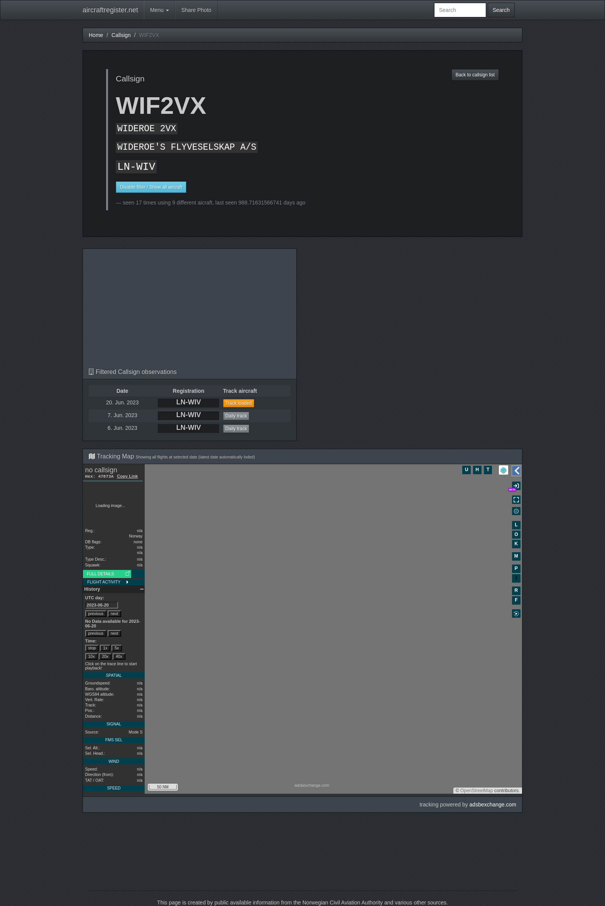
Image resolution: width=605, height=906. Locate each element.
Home (96, 35)
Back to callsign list (475, 75)
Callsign (121, 35)
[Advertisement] (190, 311)
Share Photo (196, 10)
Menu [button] (159, 10)
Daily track (236, 416)
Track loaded (238, 403)
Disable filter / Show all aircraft (151, 187)
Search (501, 10)
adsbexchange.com (493, 804)
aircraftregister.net (110, 10)
